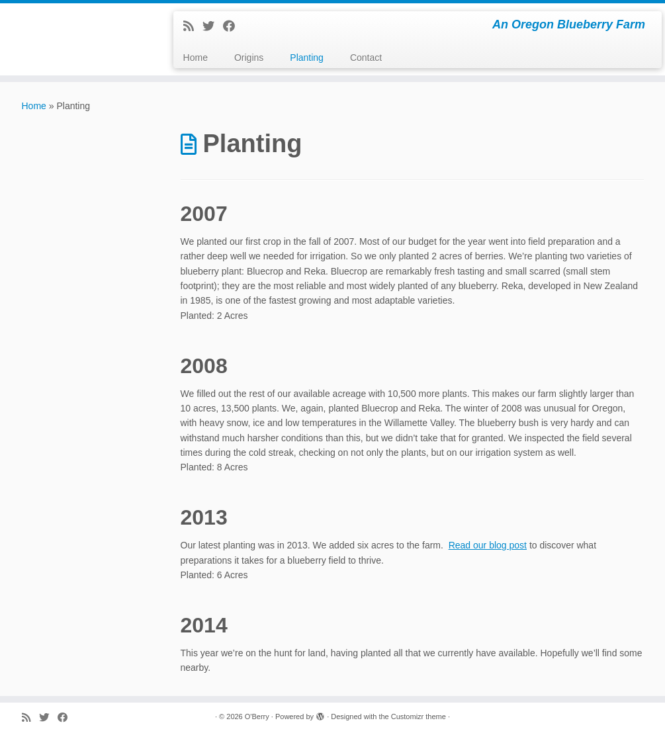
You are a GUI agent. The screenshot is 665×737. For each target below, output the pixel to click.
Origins (248, 57)
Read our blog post (488, 545)
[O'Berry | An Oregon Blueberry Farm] (77, 17)
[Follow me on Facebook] (233, 26)
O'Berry (257, 716)
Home (195, 57)
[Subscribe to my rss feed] (192, 26)
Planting (307, 57)
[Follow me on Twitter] (212, 26)
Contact (366, 57)
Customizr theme (418, 716)
